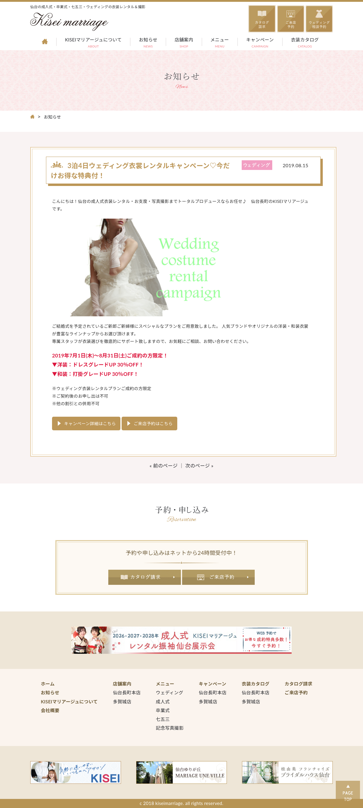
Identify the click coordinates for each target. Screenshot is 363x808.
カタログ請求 (144, 577)
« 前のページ (164, 465)
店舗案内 (184, 43)
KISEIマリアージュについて (93, 43)
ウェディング (169, 692)
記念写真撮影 (170, 728)
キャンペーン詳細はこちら (90, 423)
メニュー (220, 43)
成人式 (163, 701)
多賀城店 (122, 701)
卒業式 (163, 710)
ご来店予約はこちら (153, 423)
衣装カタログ (305, 43)
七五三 (163, 719)
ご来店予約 (218, 577)
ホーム (48, 683)
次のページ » (199, 465)
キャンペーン (260, 43)
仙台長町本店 (127, 692)
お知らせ (148, 43)
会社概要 (50, 710)
